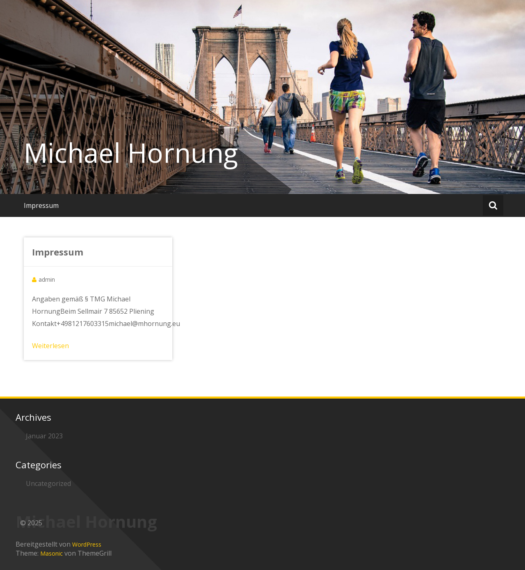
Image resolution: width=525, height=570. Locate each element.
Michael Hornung (131, 153)
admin (47, 279)
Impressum (41, 205)
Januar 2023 (44, 435)
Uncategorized (48, 483)
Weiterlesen (50, 345)
